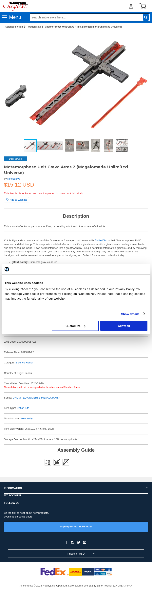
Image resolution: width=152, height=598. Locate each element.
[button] (141, 38)
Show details (130, 314)
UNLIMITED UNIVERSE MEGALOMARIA (36, 397)
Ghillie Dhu (100, 240)
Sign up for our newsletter (76, 526)
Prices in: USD (76, 553)
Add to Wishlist (16, 199)
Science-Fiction (14, 26)
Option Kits (34, 26)
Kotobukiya (13, 178)
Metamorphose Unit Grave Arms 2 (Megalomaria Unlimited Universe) (83, 26)
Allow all (124, 326)
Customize (75, 326)
